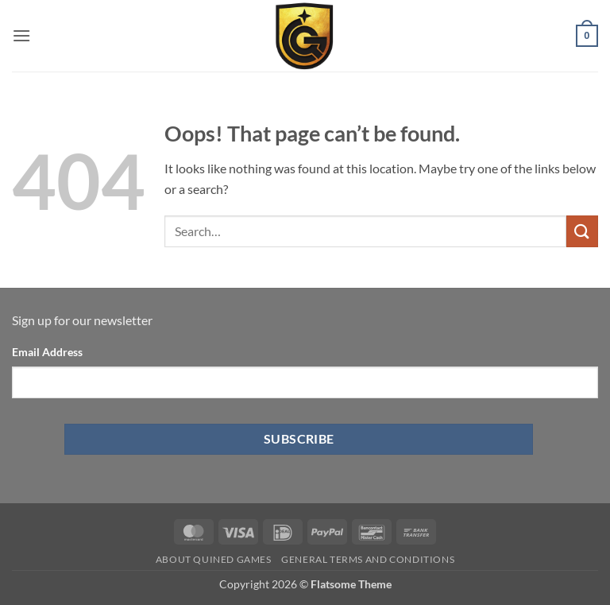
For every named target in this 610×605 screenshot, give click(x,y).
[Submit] (582, 230)
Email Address (47, 352)
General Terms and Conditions (367, 559)
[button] (21, 35)
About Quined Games (214, 559)
